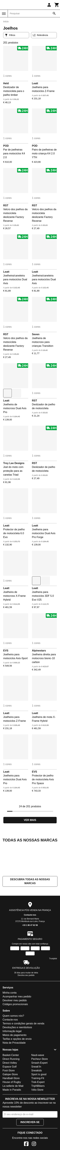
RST (5, 205)
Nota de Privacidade (14, 1074)
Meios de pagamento (14, 1067)
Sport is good (38, 1106)
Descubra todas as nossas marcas (30, 913)
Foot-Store (9, 1102)
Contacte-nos (30, 947)
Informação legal (12, 1063)
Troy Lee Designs (13, 463)
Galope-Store (10, 1106)
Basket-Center (11, 1087)
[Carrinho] (56, 4)
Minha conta (9, 1024)
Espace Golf (9, 1098)
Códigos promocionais (15, 1036)
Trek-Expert (38, 1114)
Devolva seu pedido (26, 1007)
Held (6, 83)
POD (6, 145)
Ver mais (30, 820)
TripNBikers (38, 1118)
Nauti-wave (37, 1087)
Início (5, 21)
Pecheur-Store (39, 1091)
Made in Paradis (12, 1121)
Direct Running (11, 1091)
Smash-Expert (39, 1095)
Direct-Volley (10, 1095)
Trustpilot (53, 991)
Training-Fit (37, 1110)
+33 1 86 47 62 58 (30, 957)
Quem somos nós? (13, 1048)
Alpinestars (39, 650)
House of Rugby (12, 1114)
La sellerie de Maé (13, 1118)
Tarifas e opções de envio (17, 1071)
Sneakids (36, 1102)
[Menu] (4, 13)
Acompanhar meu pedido (17, 1028)
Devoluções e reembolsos (17, 1059)
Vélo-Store (37, 1121)
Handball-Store (11, 1110)
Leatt (35, 83)
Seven (36, 334)
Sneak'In (36, 1098)
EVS (5, 650)
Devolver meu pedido (15, 1032)
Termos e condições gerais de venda (23, 1055)
